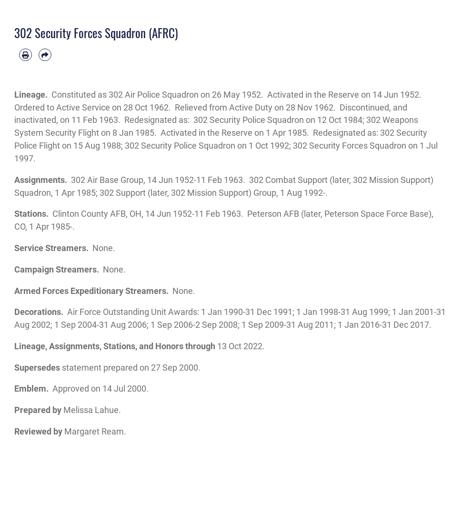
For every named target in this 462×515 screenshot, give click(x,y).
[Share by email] (45, 55)
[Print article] (25, 55)
